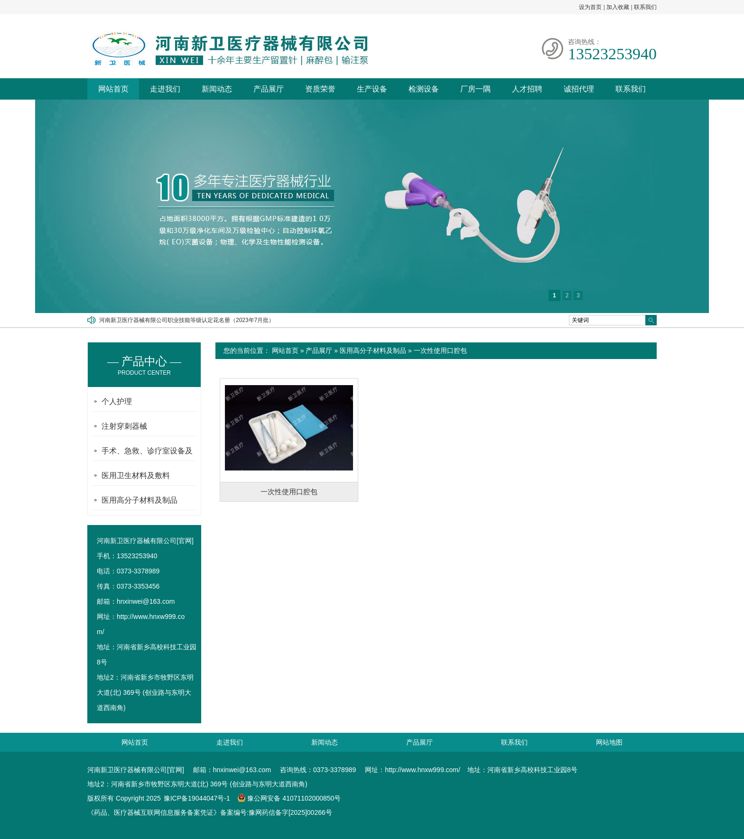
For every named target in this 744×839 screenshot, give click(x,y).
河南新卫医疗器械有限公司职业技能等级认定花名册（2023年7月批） (186, 320)
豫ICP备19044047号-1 (197, 798)
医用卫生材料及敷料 (136, 475)
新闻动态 (217, 89)
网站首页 (113, 89)
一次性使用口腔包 (440, 350)
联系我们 (645, 7)
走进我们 (165, 89)
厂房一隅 (475, 89)
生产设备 (372, 89)
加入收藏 (617, 7)
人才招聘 (527, 89)
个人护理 (117, 401)
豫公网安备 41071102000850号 (289, 798)
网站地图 (609, 742)
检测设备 (424, 89)
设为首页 (590, 7)
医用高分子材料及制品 (373, 350)
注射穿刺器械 (124, 426)
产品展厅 (268, 89)
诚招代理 (579, 89)
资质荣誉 (320, 89)
